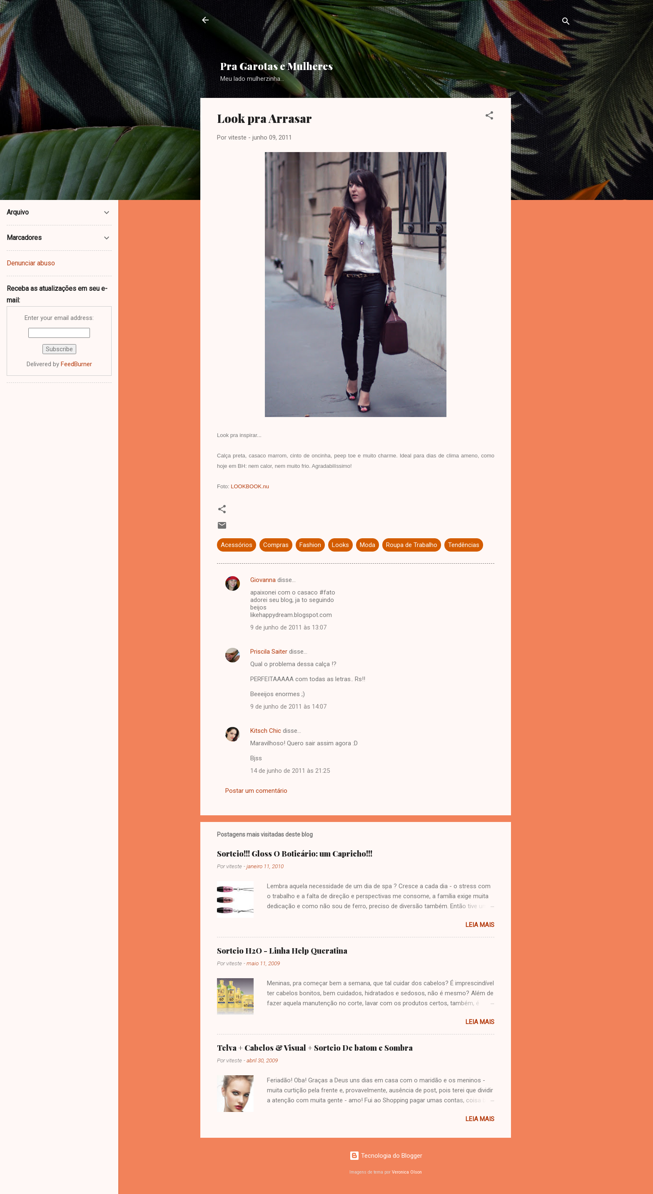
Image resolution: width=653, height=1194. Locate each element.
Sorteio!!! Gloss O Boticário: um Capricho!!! (294, 854)
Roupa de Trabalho (411, 545)
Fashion (310, 545)
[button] (489, 116)
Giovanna (263, 580)
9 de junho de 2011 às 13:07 (288, 627)
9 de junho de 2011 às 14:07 (288, 706)
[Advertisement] (422, 33)
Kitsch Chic (265, 730)
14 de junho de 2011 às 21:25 (290, 770)
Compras (276, 545)
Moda (367, 545)
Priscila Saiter (268, 651)
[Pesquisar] (566, 22)
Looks (340, 545)
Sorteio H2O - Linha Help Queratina (282, 951)
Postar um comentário (256, 790)
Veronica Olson (407, 1172)
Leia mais (480, 925)
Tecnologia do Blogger (385, 1155)
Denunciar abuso (31, 263)
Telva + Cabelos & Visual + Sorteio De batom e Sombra (315, 1048)
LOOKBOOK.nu (250, 486)
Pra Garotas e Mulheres (276, 65)
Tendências (463, 545)
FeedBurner (76, 364)
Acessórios (236, 545)
